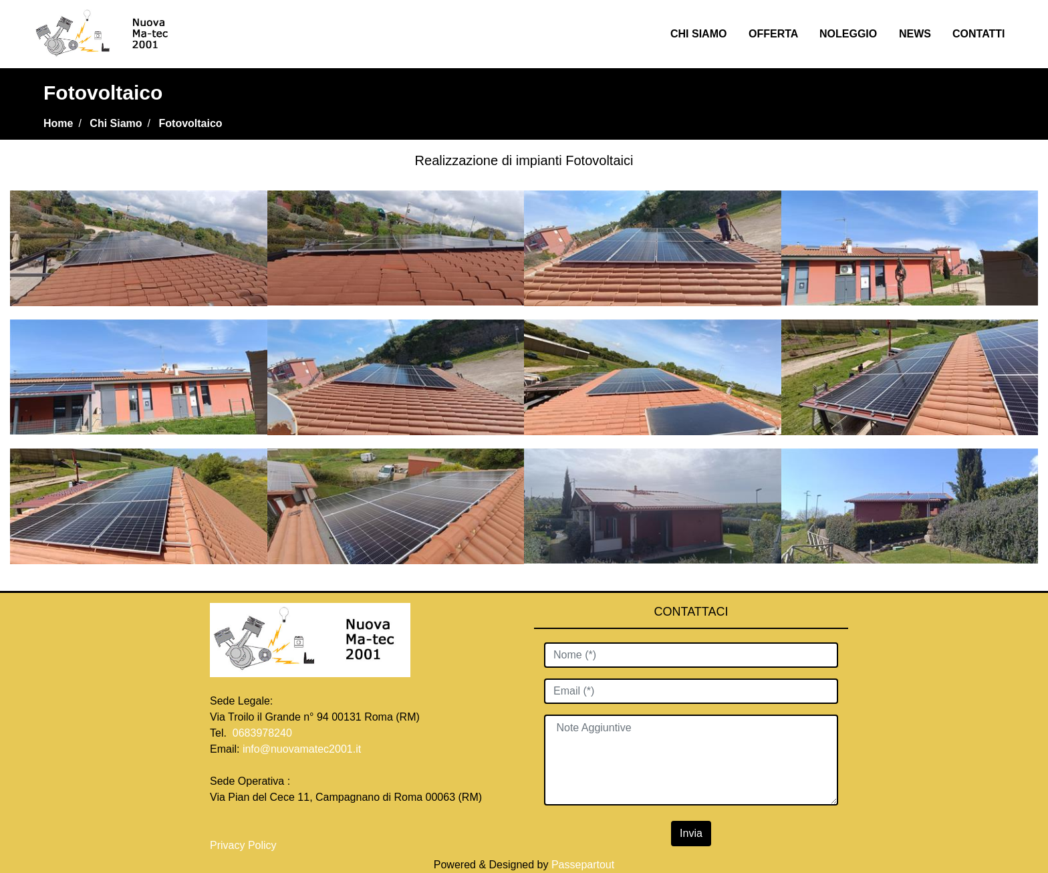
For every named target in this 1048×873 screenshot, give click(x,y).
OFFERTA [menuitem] (773, 33)
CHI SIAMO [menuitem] (698, 33)
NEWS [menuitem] (915, 33)
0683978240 (262, 733)
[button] (691, 833)
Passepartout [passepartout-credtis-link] (582, 864)
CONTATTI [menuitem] (978, 33)
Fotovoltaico (191, 123)
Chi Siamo (116, 123)
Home (58, 123)
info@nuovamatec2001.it (302, 749)
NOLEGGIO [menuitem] (848, 33)
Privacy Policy (244, 845)
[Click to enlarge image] (138, 247)
